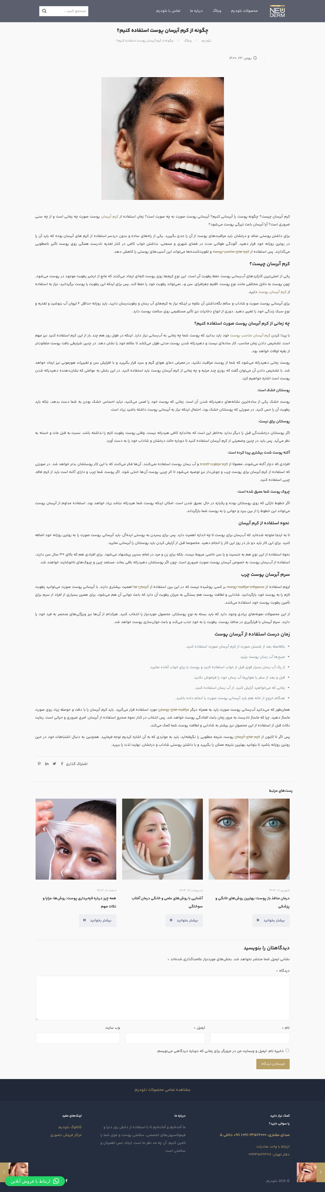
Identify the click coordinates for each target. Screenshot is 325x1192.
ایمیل (199, 1028)
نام (286, 1028)
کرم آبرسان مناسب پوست (250, 335)
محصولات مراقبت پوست (245, 587)
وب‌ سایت (112, 1028)
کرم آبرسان (109, 217)
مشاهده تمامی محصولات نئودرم (162, 1090)
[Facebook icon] (66, 1181)
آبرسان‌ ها (141, 587)
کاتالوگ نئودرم (70, 1127)
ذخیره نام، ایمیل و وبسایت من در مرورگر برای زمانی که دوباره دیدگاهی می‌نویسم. (220, 1051)
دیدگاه (283, 971)
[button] (35, 1181)
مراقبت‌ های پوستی (173, 710)
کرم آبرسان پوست (272, 292)
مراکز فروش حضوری (66, 1135)
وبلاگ (188, 40)
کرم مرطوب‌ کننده (214, 464)
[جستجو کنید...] (63, 11)
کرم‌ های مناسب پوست (231, 252)
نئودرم (206, 40)
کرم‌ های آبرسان (247, 737)
